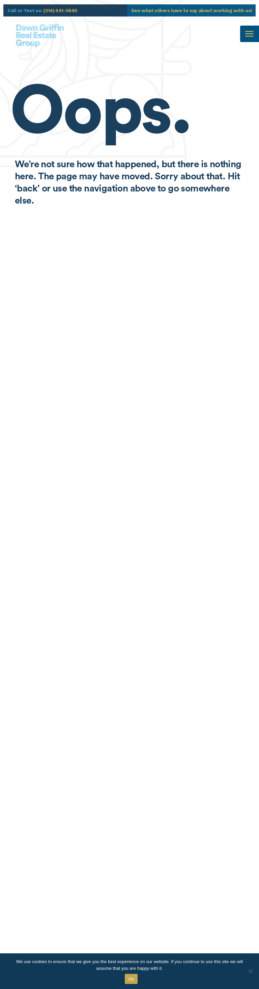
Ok (131, 979)
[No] (250, 971)
